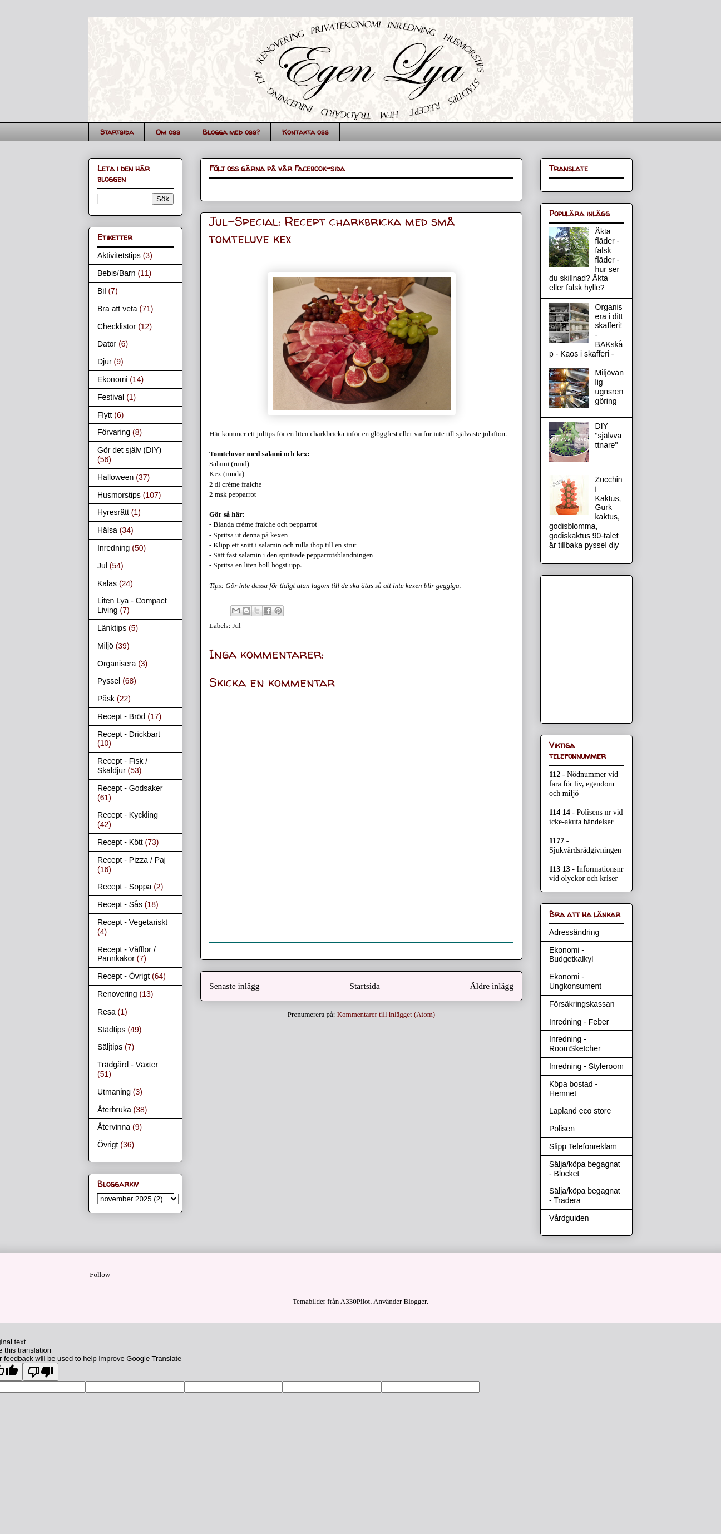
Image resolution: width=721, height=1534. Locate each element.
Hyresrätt (113, 512)
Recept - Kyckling (127, 814)
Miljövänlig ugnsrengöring (609, 386)
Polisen (562, 1128)
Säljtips (109, 1046)
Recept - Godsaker (130, 788)
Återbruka (114, 1109)
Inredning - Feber (579, 1021)
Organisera (116, 663)
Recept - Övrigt (123, 976)
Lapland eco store (580, 1110)
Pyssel (108, 680)
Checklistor (116, 326)
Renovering (117, 993)
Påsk (106, 698)
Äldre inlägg (491, 986)
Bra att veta (117, 308)
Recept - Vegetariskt (132, 922)
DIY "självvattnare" (608, 435)
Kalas (107, 583)
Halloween (115, 477)
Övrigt (107, 1144)
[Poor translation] (40, 1372)
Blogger (415, 1301)
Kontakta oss (305, 132)
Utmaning (114, 1091)
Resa (106, 1011)
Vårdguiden (569, 1218)
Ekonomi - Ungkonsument (575, 981)
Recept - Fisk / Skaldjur (122, 765)
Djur (104, 361)
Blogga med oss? (231, 132)
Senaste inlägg (234, 986)
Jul (237, 625)
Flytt (104, 414)
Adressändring (574, 932)
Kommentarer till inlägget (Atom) (386, 1014)
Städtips (111, 1029)
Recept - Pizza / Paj (131, 859)
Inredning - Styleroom (586, 1066)
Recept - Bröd (121, 716)
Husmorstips (119, 495)
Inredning (113, 547)
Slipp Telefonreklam (583, 1146)
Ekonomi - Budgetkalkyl (571, 955)
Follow (100, 1274)
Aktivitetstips (119, 255)
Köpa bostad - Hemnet (573, 1089)
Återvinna (113, 1126)
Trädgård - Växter (127, 1064)
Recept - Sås (119, 904)
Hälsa (107, 530)
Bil (101, 290)
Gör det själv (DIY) (129, 450)
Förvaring (113, 432)
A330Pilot (355, 1301)
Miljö (105, 645)
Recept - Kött (120, 842)
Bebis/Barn (116, 273)
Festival (110, 397)
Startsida (117, 132)
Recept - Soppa (124, 886)
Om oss (168, 132)
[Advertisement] (582, 646)
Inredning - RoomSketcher (575, 1044)
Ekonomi (112, 379)
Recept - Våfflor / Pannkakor (126, 954)
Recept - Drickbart (128, 734)
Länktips (111, 628)
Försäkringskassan (582, 1003)
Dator (106, 343)
